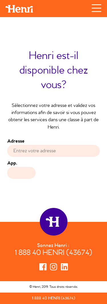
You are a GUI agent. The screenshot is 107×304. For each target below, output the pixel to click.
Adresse (17, 141)
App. (12, 163)
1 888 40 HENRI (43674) (53, 253)
